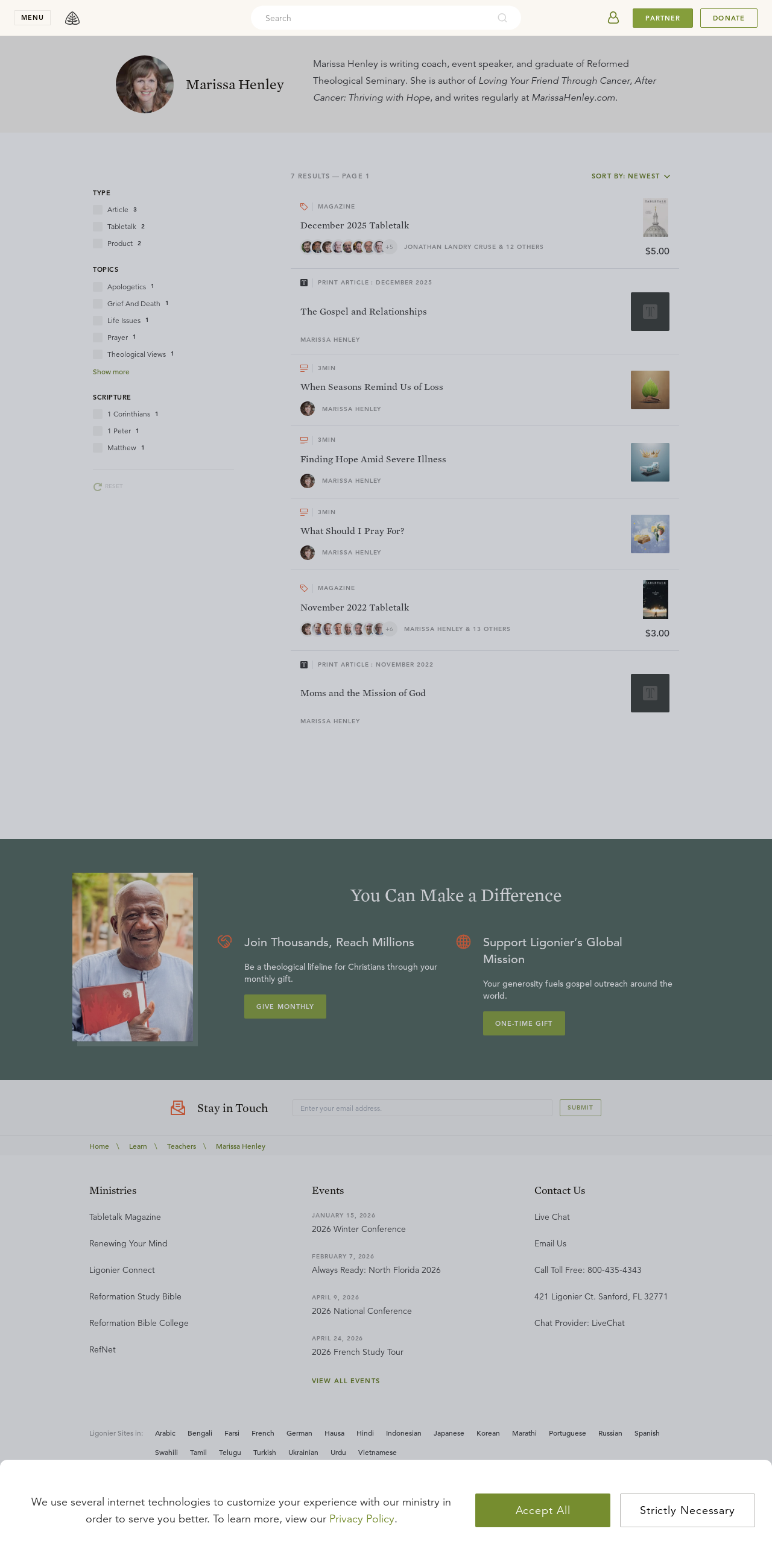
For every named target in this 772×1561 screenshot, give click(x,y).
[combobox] (369, 18)
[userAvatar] (613, 18)
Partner (662, 18)
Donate (729, 18)
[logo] (72, 18)
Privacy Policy (361, 1518)
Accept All (543, 1510)
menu (32, 17)
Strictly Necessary (687, 1510)
